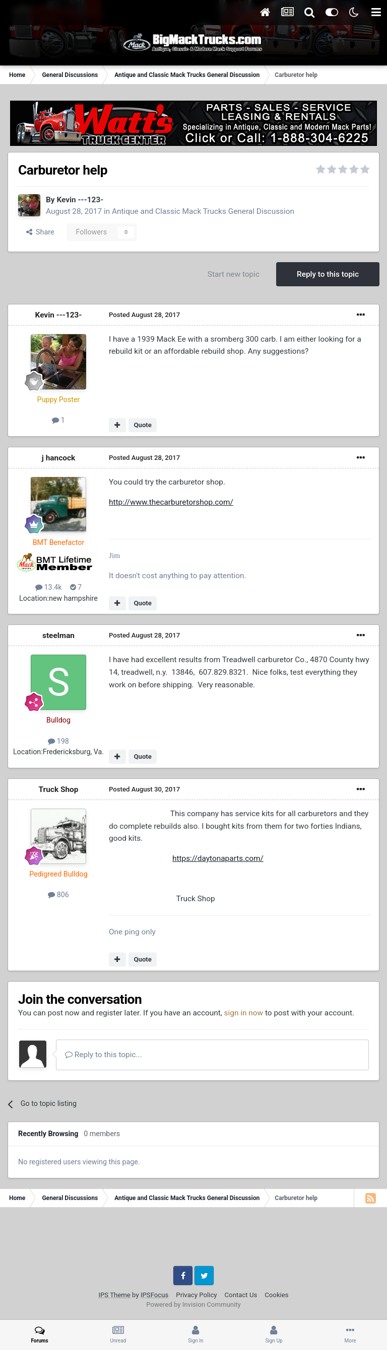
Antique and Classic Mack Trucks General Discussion (203, 211)
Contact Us (241, 1295)
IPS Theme (114, 1295)
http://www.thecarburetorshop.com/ (171, 502)
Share (40, 232)
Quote (143, 425)
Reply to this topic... (103, 1054)
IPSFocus (154, 1295)
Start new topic (234, 274)
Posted (144, 315)
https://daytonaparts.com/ (218, 858)
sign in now (244, 1012)
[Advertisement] (193, 1240)
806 (58, 895)
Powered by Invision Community (193, 1304)
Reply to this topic (328, 274)
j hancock (58, 457)
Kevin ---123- (79, 199)
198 (58, 741)
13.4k (48, 587)
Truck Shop (59, 789)
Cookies (276, 1295)
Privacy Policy (196, 1295)
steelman (58, 635)
